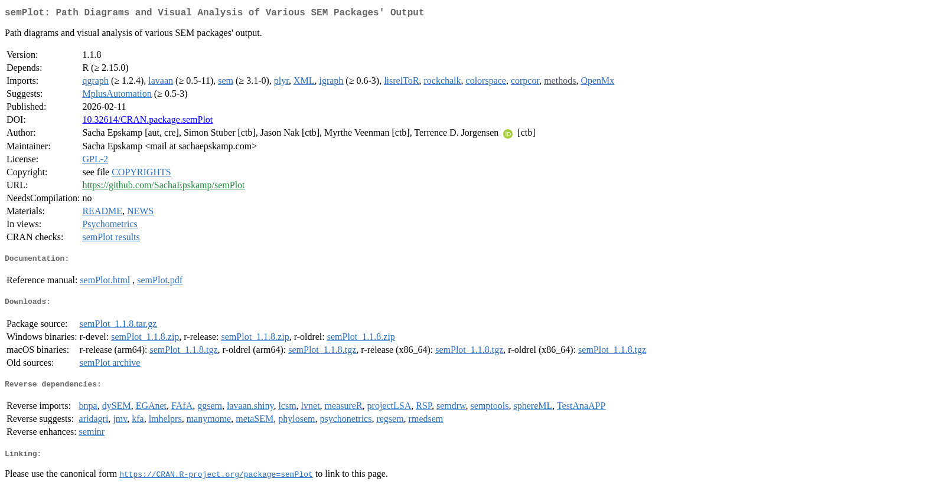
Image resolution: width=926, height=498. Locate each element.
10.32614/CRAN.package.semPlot (147, 122)
